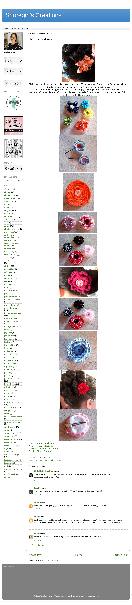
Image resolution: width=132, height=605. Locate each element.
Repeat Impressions (13, 402)
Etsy (6, 281)
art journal (9, 201)
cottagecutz (9, 240)
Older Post (121, 555)
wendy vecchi (10, 474)
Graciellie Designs (12, 300)
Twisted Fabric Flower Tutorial (43, 448)
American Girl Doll (12, 198)
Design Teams (17, 28)
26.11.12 (37, 480)
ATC (6, 204)
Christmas (9, 232)
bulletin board (10, 217)
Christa (37, 502)
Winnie (37, 517)
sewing (57, 460)
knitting (8, 342)
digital (7, 266)
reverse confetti (11, 407)
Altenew (7, 189)
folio (6, 287)
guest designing (11, 308)
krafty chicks (10, 345)
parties (7, 373)
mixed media (10, 360)
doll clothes (9, 269)
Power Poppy (10, 384)
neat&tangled (10, 363)
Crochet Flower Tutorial (40, 451)
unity (6, 466)
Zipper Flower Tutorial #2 (41, 446)
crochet (38, 460)
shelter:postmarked (13, 417)
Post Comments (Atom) (50, 560)
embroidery (9, 278)
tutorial (7, 463)
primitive (8, 387)
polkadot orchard (12, 379)
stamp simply (10, 433)
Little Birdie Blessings (43, 471)
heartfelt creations (12, 313)
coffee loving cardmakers (10, 236)
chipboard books (11, 229)
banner (7, 207)
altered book (9, 195)
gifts (45, 460)
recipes (7, 396)
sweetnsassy (10, 445)
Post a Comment (39, 545)
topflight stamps (11, 460)
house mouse (10, 318)
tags (6, 448)
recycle (51, 460)
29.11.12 (37, 540)
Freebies (29, 28)
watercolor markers (13, 469)
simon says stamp (12, 422)
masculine (8, 354)
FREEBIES (8, 290)
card (6, 223)
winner (7, 477)
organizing (9, 366)
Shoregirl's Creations (33, 15)
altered (7, 192)
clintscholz (75, 596)
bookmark (8, 214)
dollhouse (8, 272)
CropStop (8, 252)
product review (10, 390)
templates (8, 452)
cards (6, 226)
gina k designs (10, 297)
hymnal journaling (12, 321)
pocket (7, 376)
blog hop (8, 211)
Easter (7, 275)
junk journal (9, 336)
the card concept (11, 455)
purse (6, 393)
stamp (7, 430)
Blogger (94, 596)
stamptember (10, 442)
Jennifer (37, 488)
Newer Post (35, 555)
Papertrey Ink (10, 369)
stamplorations (11, 439)
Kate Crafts (9, 339)
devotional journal (12, 261)
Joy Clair (8, 333)
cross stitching (11, 255)
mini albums (9, 357)
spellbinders (9, 427)
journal (7, 330)
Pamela (37, 533)
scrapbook (9, 411)
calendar (8, 220)
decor (6, 258)
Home (6, 28)
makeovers (9, 351)
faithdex (8, 284)
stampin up (9, 436)
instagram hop (11, 327)
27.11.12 (37, 509)
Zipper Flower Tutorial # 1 (41, 443)
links (6, 348)
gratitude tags (10, 305)
